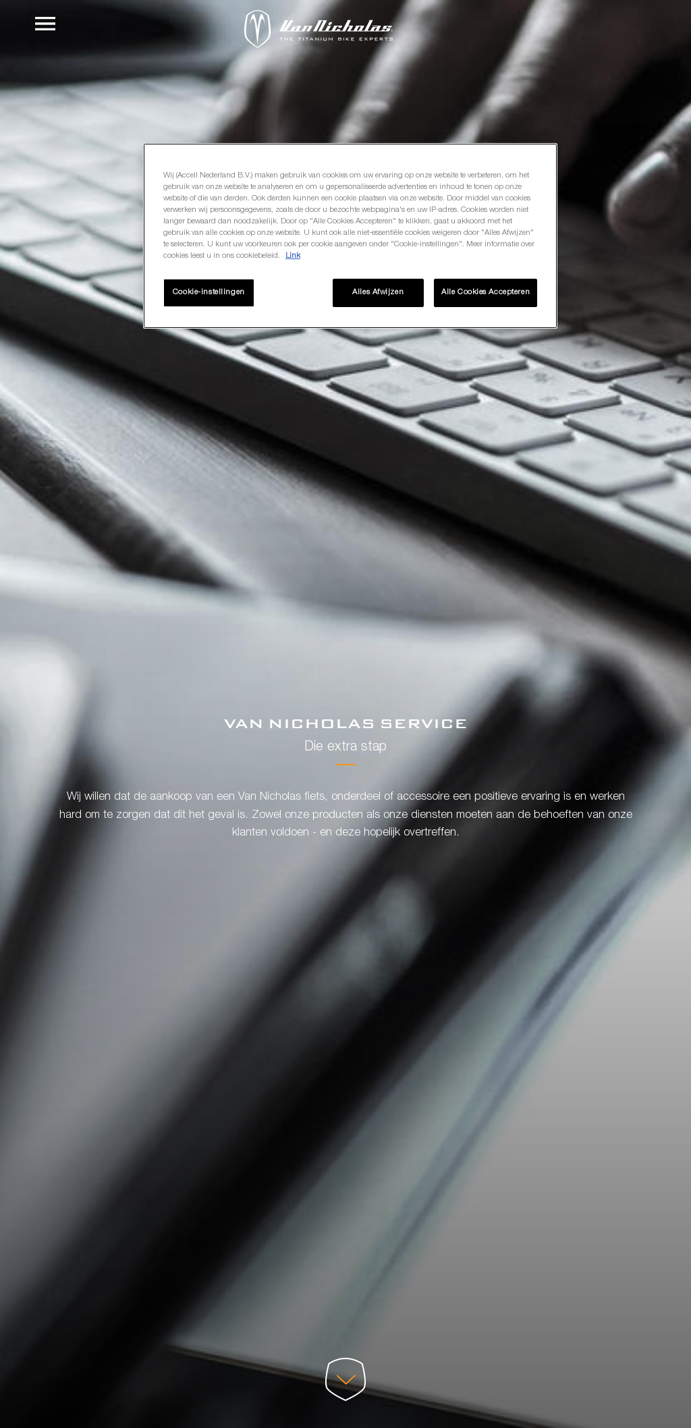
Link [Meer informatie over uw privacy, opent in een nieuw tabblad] (292, 256)
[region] (350, 236)
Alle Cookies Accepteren (485, 292)
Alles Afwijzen (378, 292)
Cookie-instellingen (209, 292)
